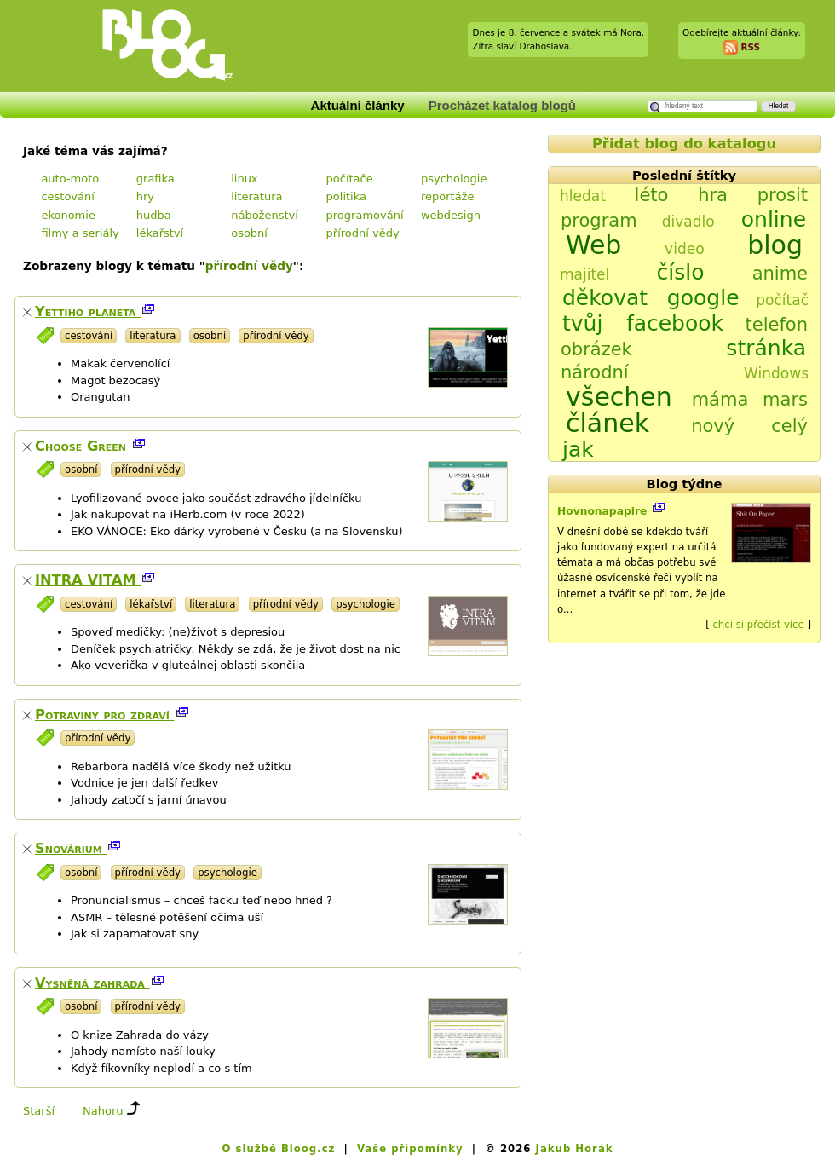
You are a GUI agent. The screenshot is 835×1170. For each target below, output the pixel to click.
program (599, 220)
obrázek (596, 349)
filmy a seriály (79, 233)
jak (578, 449)
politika (346, 196)
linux (244, 178)
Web (593, 245)
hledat (583, 196)
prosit (782, 195)
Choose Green (83, 446)
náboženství (264, 215)
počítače (349, 178)
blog (775, 245)
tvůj (582, 323)
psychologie (454, 178)
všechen (619, 397)
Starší (39, 1110)
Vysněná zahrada (92, 983)
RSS (750, 46)
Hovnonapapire (604, 511)
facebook (674, 323)
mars (785, 399)
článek (607, 423)
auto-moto (70, 178)
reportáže (448, 196)
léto (652, 195)
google (703, 297)
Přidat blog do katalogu (684, 143)
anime (780, 273)
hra (713, 195)
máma (720, 399)
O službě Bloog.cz (278, 1149)
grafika (155, 178)
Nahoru (103, 1110)
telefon (777, 324)
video (684, 248)
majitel (584, 274)
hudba (153, 215)
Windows (776, 373)
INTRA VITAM (88, 580)
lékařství (159, 233)
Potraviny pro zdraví (105, 714)
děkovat (605, 297)
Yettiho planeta (88, 311)
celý (789, 426)
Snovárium (71, 848)
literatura (256, 196)
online (773, 219)
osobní (249, 233)
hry (145, 196)
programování (365, 215)
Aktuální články (358, 105)
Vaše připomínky (410, 1149)
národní (595, 372)
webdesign (451, 215)
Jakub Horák (574, 1149)
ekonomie (68, 215)
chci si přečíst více (757, 625)
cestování (67, 196)
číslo (680, 272)
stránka (766, 348)
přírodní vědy (363, 233)
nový (712, 426)
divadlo (688, 221)
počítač (782, 299)
